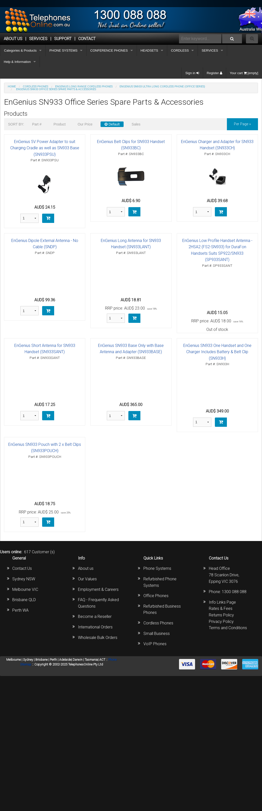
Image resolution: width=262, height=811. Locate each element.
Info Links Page (222, 602)
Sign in (192, 73)
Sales (136, 124)
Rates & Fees (220, 608)
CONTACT (87, 38)
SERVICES (210, 50)
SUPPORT (62, 38)
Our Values (87, 579)
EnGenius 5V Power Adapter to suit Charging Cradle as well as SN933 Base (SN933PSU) (44, 148)
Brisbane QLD (24, 599)
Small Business (156, 633)
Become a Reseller (95, 616)
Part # (36, 124)
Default (112, 124)
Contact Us (22, 568)
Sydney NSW (23, 579)
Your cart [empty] (244, 73)
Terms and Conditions (228, 627)
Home (12, 86)
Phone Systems (157, 568)
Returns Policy (221, 615)
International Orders (95, 627)
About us (86, 568)
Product (59, 124)
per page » (242, 124)
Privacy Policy (221, 621)
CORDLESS (180, 50)
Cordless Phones (158, 623)
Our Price (85, 124)
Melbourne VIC (25, 589)
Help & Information (17, 62)
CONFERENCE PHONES (109, 50)
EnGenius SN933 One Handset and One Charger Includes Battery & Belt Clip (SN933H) (217, 352)
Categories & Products (20, 50)
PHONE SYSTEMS (63, 50)
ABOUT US (13, 38)
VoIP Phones (154, 643)
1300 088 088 (234, 591)
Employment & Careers (98, 589)
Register (214, 73)
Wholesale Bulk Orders (97, 637)
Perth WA (20, 610)
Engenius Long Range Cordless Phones (84, 86)
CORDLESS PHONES (35, 86)
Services (38, 38)
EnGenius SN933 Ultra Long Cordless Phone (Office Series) (162, 86)
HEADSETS (149, 50)
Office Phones (155, 595)
